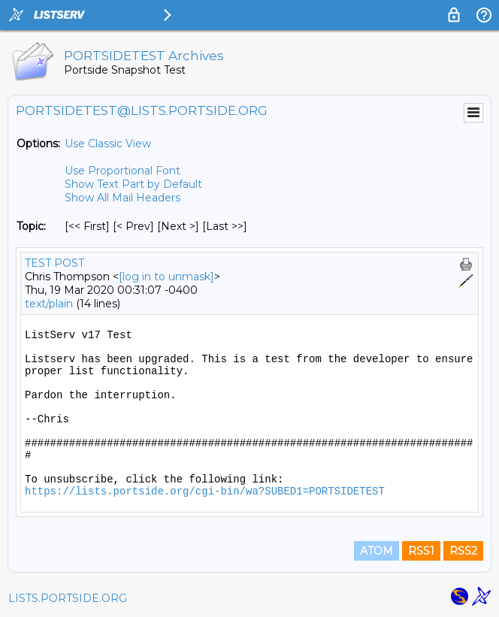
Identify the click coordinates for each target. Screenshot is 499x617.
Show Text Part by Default (133, 184)
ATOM (376, 551)
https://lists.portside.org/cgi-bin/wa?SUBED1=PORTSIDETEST (205, 491)
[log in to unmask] (166, 276)
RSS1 (421, 551)
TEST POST (54, 263)
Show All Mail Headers (122, 197)
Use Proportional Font (122, 170)
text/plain (49, 303)
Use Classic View (108, 143)
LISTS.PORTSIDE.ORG (67, 598)
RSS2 (463, 551)
